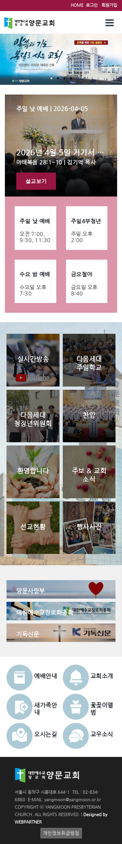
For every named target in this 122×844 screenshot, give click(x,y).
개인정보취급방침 (61, 833)
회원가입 (109, 5)
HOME (77, 5)
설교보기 (36, 181)
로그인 (92, 5)
